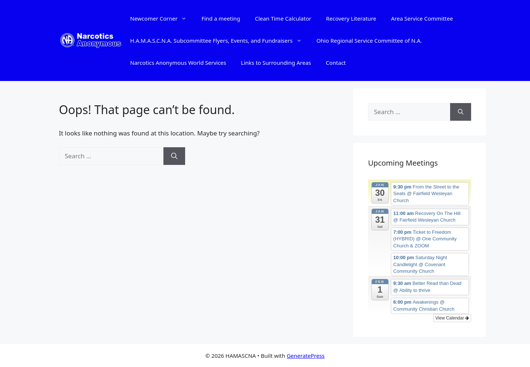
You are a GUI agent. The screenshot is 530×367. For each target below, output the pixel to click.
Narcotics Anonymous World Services (178, 62)
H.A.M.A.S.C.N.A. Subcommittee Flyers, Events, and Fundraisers (219, 40)
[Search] (174, 156)
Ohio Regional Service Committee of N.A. (369, 40)
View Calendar (452, 318)
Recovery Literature (351, 18)
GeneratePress (306, 355)
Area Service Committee (422, 18)
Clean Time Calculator (283, 18)
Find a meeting (220, 18)
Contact (336, 62)
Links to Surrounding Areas (276, 62)
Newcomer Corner (162, 18)
